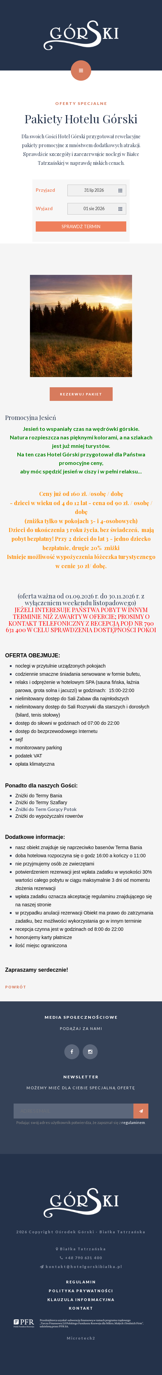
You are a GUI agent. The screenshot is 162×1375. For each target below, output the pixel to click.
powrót (15, 987)
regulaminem (133, 1122)
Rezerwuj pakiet (81, 394)
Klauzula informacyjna (81, 1299)
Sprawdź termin (81, 226)
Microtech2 (81, 1338)
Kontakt (81, 1308)
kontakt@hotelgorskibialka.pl (81, 1266)
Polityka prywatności (81, 1290)
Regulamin (81, 1282)
